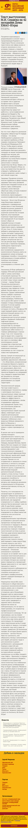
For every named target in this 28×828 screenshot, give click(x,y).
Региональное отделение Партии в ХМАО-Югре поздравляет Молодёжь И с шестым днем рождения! (14, 725)
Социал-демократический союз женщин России (11, 806)
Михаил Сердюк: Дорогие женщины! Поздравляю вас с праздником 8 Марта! (14, 736)
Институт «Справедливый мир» (11, 799)
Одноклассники (6, 772)
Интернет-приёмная (8, 764)
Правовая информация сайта (10, 821)
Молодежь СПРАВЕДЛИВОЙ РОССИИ (10, 803)
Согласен (14, 825)
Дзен (3, 767)
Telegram (4, 766)
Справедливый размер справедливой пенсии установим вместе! (14, 730)
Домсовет (5, 808)
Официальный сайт (7, 762)
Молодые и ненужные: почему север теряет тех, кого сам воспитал (14, 745)
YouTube (4, 789)
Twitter (4, 769)
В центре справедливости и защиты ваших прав (14, 740)
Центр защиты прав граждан (10, 800)
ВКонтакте (5, 771)
